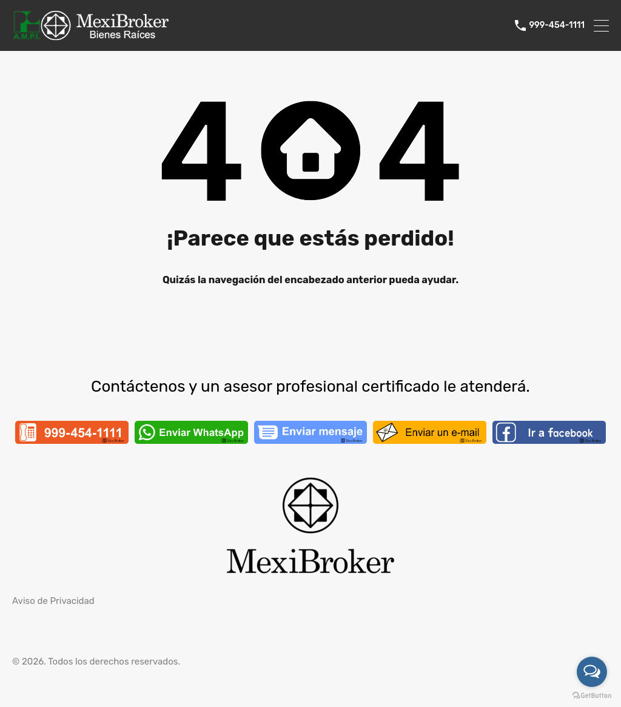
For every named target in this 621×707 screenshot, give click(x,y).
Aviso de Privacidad (53, 600)
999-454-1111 (557, 25)
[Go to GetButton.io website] (591, 695)
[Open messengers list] (592, 672)
